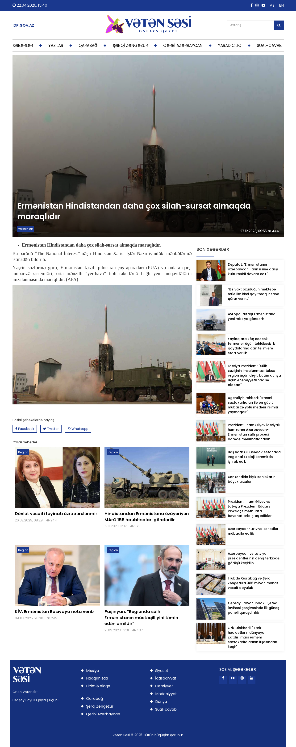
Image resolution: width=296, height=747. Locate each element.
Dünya (161, 701)
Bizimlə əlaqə (98, 686)
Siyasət (161, 670)
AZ (272, 5)
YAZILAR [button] (55, 45)
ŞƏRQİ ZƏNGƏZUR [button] (130, 45)
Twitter (51, 428)
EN (281, 5)
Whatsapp (78, 428)
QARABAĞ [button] (88, 45)
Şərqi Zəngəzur (99, 706)
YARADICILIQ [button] (230, 45)
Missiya (92, 670)
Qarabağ (94, 698)
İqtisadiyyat (165, 678)
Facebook (24, 428)
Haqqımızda (97, 678)
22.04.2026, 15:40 (30, 5)
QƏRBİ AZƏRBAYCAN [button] (183, 45)
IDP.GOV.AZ (23, 25)
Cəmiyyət (164, 686)
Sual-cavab (166, 709)
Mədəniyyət (166, 694)
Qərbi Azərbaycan (103, 714)
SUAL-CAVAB (269, 45)
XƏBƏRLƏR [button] (23, 45)
